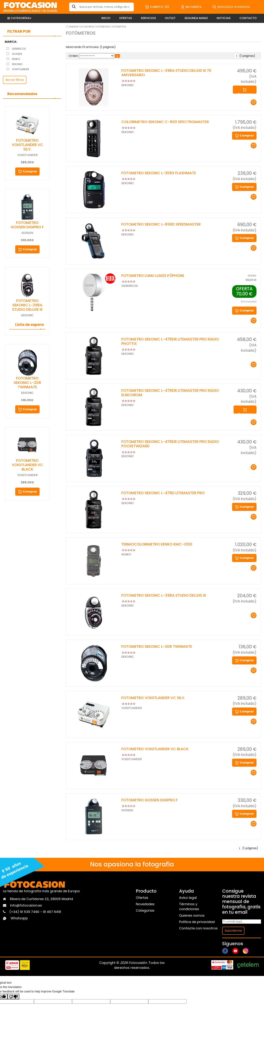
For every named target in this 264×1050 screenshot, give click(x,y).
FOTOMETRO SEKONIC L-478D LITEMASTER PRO (163, 492)
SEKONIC (15, 64)
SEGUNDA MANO (196, 18)
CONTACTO (248, 18)
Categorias (145, 910)
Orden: (73, 56)
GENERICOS (16, 48)
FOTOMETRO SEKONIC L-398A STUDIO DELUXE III (27, 305)
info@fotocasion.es (26, 905)
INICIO (105, 18)
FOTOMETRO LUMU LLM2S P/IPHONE (152, 275)
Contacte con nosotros (198, 928)
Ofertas (142, 897)
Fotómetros (103, 26)
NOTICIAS (224, 18)
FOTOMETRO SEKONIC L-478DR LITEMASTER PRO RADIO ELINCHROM (170, 392)
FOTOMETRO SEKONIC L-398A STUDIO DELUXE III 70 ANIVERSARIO (166, 73)
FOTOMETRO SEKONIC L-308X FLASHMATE (158, 173)
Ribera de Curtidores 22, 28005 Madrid (41, 899)
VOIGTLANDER (18, 69)
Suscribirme (233, 931)
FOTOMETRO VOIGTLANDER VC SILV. (27, 145)
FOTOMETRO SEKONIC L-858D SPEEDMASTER (161, 224)
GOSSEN (14, 54)
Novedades (145, 904)
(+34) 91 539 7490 (24, 911)
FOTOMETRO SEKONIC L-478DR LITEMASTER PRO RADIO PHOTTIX (170, 341)
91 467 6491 (52, 911)
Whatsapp (19, 918)
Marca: (11, 42)
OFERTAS (125, 18)
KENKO (13, 59)
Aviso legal (188, 897)
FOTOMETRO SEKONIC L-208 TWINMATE (27, 383)
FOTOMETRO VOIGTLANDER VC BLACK (27, 465)
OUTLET (170, 18)
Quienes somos (192, 915)
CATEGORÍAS (19, 18)
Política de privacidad (197, 922)
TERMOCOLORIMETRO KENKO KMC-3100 (156, 544)
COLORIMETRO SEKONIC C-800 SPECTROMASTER (165, 121)
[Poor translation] (13, 996)
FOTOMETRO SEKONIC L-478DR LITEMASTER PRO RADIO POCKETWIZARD (170, 444)
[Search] (101, 7)
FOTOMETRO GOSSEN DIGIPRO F (27, 225)
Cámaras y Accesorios (80, 26)
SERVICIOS (148, 18)
